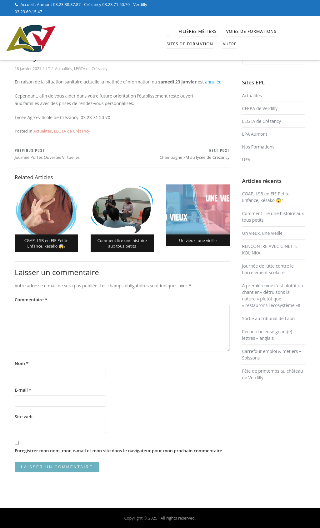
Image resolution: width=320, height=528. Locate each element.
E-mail (23, 390)
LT (48, 68)
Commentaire (31, 300)
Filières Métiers (198, 31)
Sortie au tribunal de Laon (268, 318)
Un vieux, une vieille (262, 233)
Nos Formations (258, 147)
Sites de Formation (190, 44)
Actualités (63, 68)
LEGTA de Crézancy (91, 68)
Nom (21, 363)
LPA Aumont (255, 134)
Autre (229, 44)
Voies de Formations (251, 31)
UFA (246, 160)
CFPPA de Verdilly (260, 108)
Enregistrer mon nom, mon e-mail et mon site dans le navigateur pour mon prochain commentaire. (119, 451)
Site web (23, 417)
